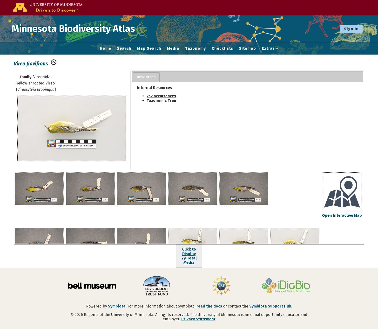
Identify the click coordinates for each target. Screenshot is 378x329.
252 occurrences (161, 96)
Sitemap (247, 48)
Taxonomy (195, 48)
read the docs (209, 306)
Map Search (149, 48)
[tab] (146, 77)
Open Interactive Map (342, 215)
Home (105, 48)
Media (173, 48)
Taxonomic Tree (161, 100)
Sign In (351, 29)
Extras (268, 48)
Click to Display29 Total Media (189, 256)
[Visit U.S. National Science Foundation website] (221, 286)
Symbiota (117, 306)
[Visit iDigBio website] (285, 286)
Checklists (222, 48)
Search (124, 48)
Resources (146, 77)
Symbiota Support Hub (270, 306)
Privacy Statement (198, 319)
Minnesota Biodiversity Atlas (75, 29)
